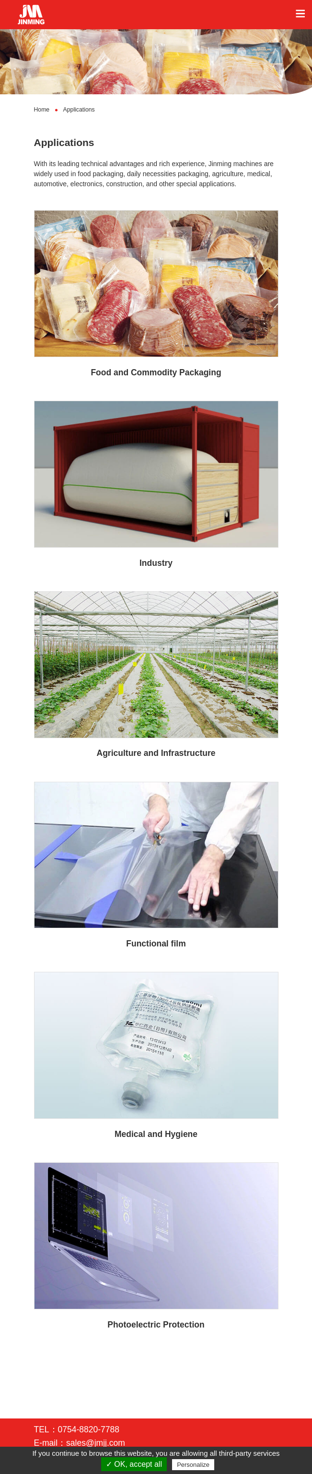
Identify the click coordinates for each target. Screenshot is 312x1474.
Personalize (193, 1464)
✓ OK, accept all (134, 1464)
